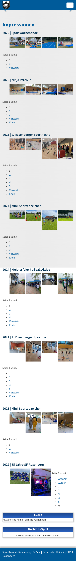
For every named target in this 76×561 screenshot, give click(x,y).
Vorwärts (14, 67)
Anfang (62, 478)
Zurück (62, 482)
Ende (12, 122)
